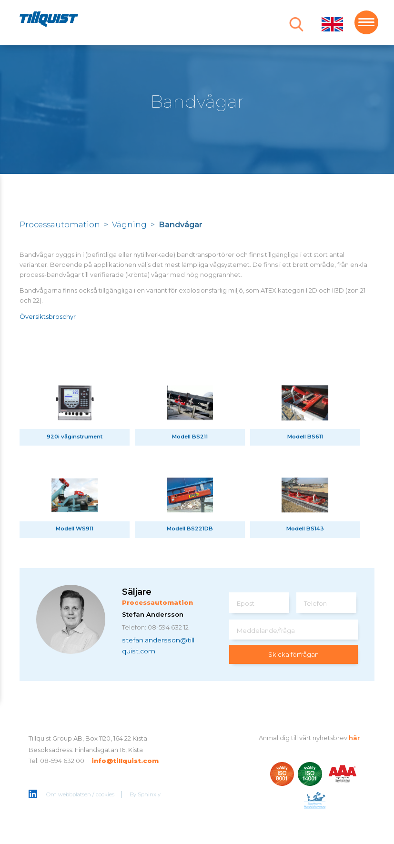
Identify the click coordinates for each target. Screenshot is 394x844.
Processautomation (60, 224)
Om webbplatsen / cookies (80, 794)
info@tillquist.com (125, 760)
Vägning (129, 224)
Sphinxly (149, 794)
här (354, 738)
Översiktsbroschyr (48, 316)
